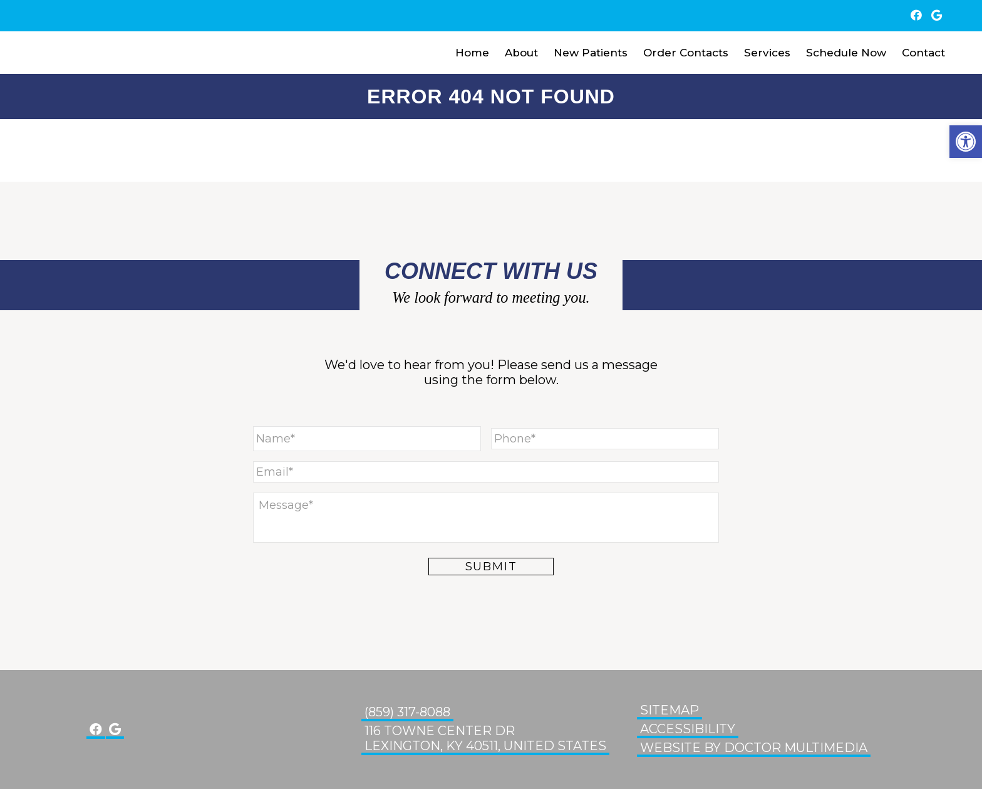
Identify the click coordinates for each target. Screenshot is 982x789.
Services (767, 52)
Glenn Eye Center (65, 52)
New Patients (591, 52)
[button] (965, 141)
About (521, 52)
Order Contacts (685, 52)
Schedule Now (846, 52)
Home (472, 52)
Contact (923, 52)
